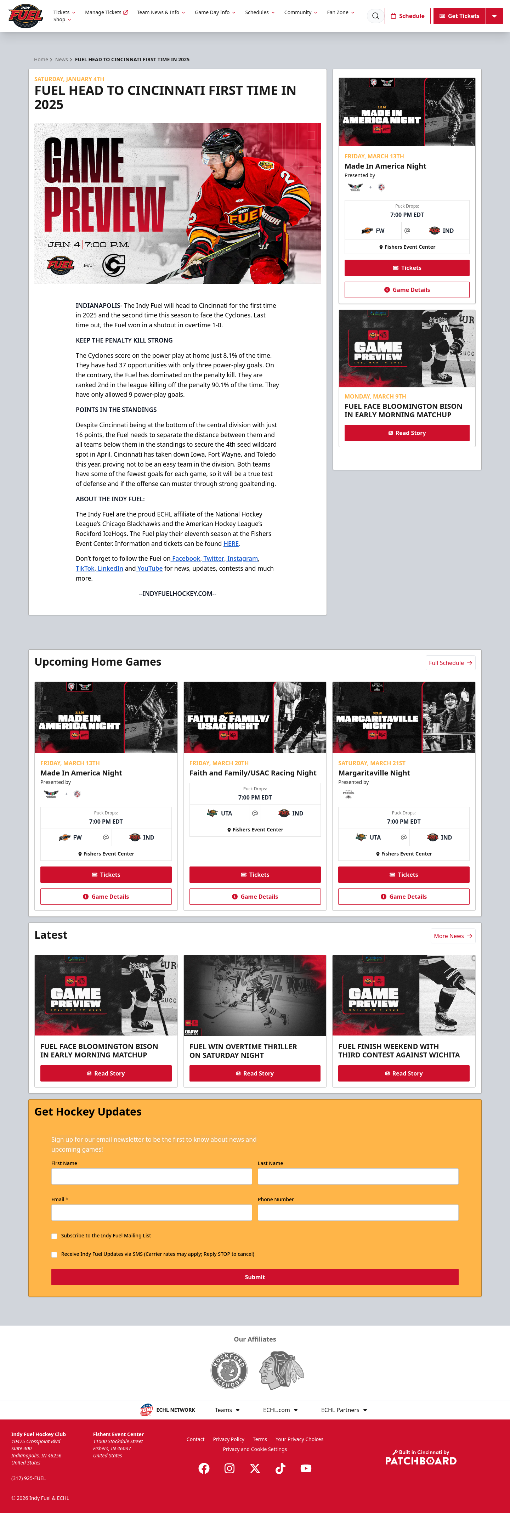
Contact (196, 1439)
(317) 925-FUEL (28, 1478)
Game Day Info (216, 12)
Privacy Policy (228, 1439)
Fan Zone (341, 12)
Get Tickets (460, 16)
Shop (62, 19)
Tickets (64, 12)
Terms (260, 1439)
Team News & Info (161, 12)
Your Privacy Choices (299, 1439)
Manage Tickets (106, 12)
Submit (255, 1277)
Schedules (260, 12)
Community (301, 12)
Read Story (407, 433)
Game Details (407, 290)
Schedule (408, 16)
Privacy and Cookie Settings (255, 1449)
